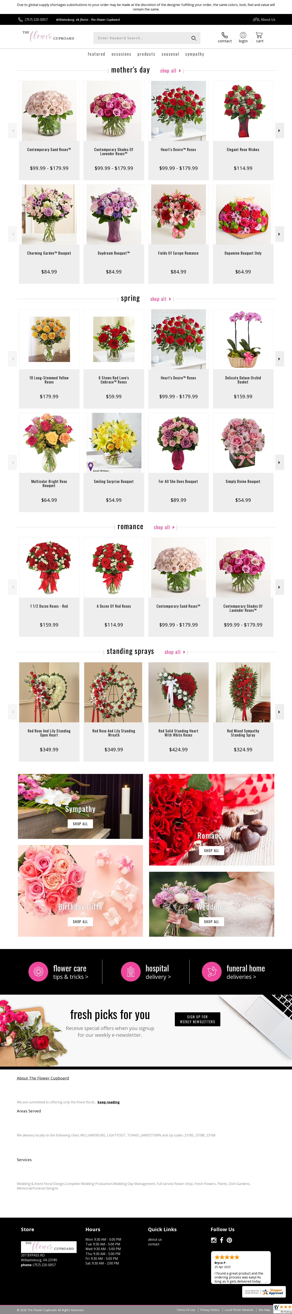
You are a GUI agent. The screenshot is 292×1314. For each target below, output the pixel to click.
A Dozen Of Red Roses (114, 606)
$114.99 (243, 168)
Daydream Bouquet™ (114, 253)
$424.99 (178, 749)
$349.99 (49, 749)
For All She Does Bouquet (178, 481)
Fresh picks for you (110, 1021)
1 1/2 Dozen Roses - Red (49, 606)
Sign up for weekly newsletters (197, 1019)
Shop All (168, 70)
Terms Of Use (185, 1310)
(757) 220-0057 (36, 19)
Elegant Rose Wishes (243, 149)
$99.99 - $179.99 (49, 168)
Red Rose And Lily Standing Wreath (113, 733)
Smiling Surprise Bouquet (114, 481)
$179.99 (49, 396)
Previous (12, 130)
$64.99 (243, 271)
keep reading (109, 1102)
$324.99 (243, 749)
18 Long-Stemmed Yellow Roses (49, 380)
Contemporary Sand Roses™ (49, 149)
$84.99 (49, 271)
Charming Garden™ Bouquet (49, 253)
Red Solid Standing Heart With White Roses (179, 733)
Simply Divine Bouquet (243, 481)
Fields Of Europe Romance (178, 253)
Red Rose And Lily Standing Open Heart (49, 733)
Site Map (264, 1310)
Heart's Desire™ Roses (178, 149)
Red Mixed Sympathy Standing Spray (243, 733)
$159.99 (243, 396)
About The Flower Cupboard (43, 1078)
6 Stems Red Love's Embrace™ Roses (114, 380)
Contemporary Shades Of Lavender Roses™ (113, 151)
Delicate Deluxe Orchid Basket (243, 380)
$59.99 (114, 396)
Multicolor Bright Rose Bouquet (49, 483)
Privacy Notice (210, 1310)
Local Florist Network (239, 1310)
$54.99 (114, 500)
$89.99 (178, 500)
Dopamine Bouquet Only (243, 253)
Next (279, 130)
